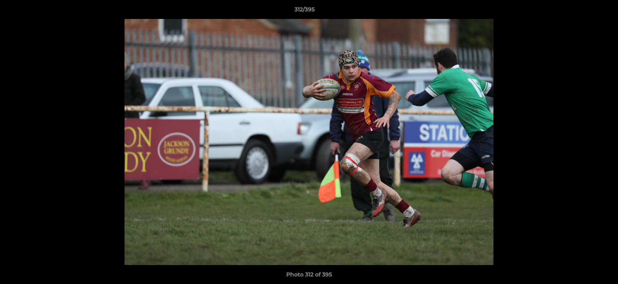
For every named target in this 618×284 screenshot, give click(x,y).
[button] (585, 11)
